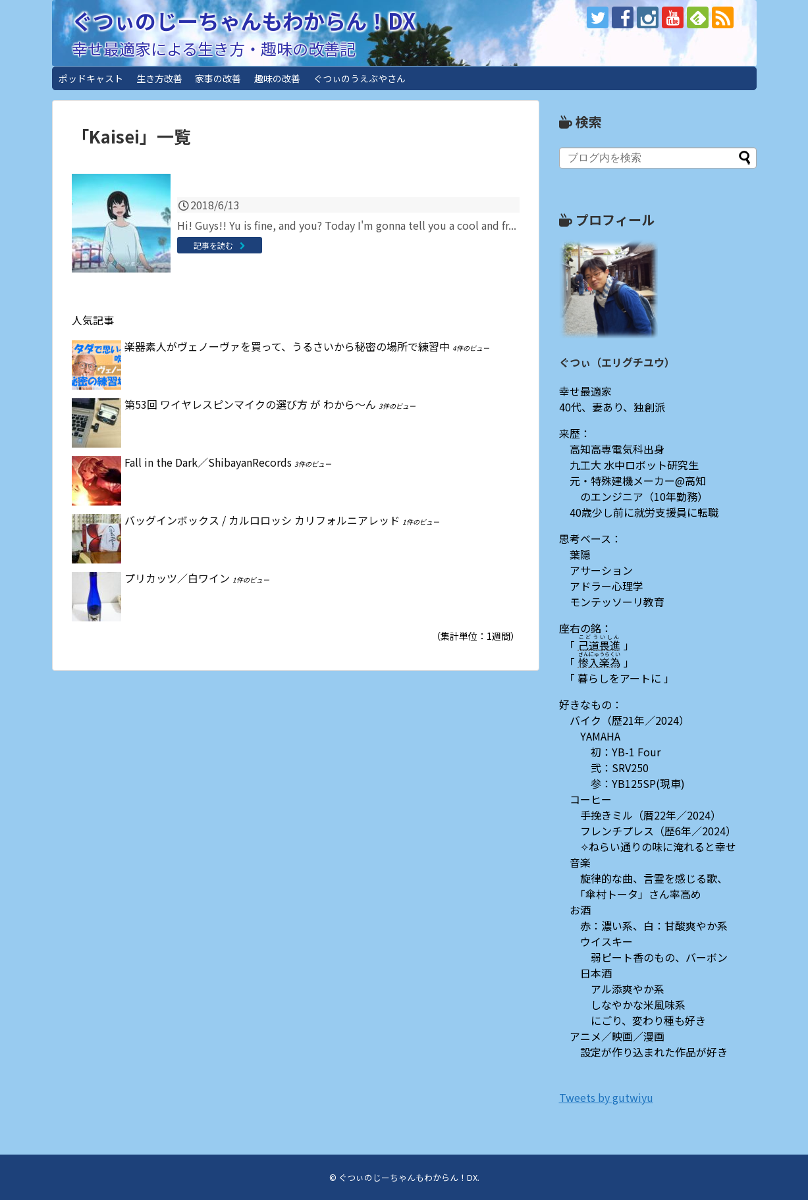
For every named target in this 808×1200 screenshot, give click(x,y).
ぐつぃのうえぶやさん (359, 78)
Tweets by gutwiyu (606, 1097)
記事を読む (213, 245)
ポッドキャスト (91, 78)
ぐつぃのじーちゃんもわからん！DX (244, 20)
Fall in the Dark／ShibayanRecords (208, 462)
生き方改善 (159, 78)
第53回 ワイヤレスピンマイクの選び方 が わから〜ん (250, 404)
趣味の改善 (277, 78)
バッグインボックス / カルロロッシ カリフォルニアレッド (262, 520)
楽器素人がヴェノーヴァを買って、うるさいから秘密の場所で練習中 (287, 346)
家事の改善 (218, 78)
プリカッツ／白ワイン (177, 578)
